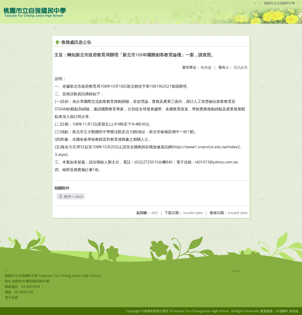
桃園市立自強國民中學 (279, 3)
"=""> (235, 271)
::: (255, 3)
